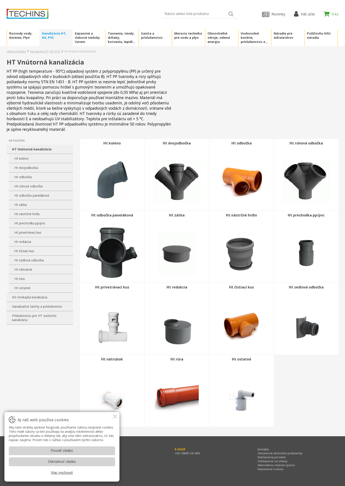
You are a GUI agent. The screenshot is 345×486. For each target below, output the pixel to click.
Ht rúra (19, 279)
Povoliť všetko (62, 451)
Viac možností (62, 473)
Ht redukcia (22, 242)
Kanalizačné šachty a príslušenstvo (37, 306)
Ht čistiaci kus (24, 251)
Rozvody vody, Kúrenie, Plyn (20, 35)
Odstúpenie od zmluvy (272, 461)
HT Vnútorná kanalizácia (31, 149)
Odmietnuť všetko (62, 462)
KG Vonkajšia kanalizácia (29, 297)
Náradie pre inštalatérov (283, 35)
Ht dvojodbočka (26, 168)
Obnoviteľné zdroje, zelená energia (218, 37)
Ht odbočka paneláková (31, 195)
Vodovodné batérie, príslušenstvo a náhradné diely (253, 37)
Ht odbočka (23, 177)
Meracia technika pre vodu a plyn (188, 35)
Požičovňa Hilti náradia (318, 35)
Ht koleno (21, 158)
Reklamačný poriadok (272, 457)
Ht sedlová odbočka (29, 260)
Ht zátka (20, 205)
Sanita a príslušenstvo (152, 35)
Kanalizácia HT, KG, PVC (54, 35)
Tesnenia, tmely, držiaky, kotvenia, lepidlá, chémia (121, 37)
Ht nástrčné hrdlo (27, 214)
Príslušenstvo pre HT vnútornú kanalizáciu (34, 318)
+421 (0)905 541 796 (104, 453)
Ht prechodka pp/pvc (29, 223)
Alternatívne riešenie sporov (276, 465)
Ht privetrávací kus (27, 232)
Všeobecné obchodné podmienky (280, 453)
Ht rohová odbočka (28, 186)
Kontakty (263, 449)
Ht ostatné (22, 288)
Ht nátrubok (23, 269)
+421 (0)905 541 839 (187, 453)
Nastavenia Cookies (271, 469)
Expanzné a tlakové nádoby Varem (87, 37)
